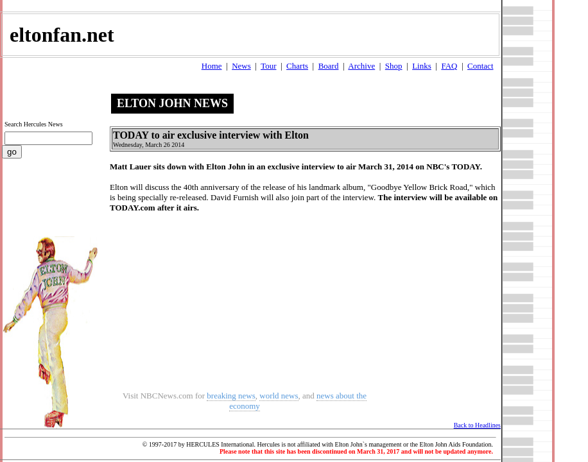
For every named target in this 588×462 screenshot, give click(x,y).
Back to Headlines (477, 425)
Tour (268, 66)
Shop (393, 66)
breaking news (231, 395)
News (241, 66)
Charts (297, 66)
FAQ (449, 66)
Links (421, 66)
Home (212, 66)
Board (328, 66)
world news (278, 395)
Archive (361, 66)
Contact (480, 66)
